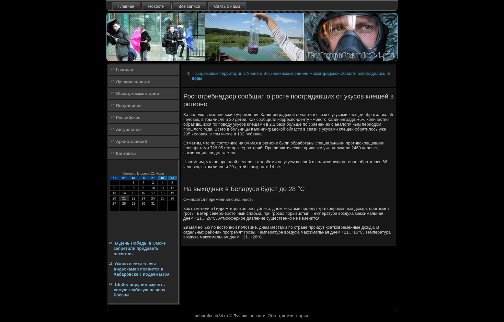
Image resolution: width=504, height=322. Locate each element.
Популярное (129, 105)
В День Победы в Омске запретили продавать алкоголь (140, 248)
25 (163, 198)
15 (133, 193)
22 (133, 198)
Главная (126, 6)
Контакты (126, 153)
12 (172, 188)
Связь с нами (227, 6)
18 (163, 193)
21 (124, 198)
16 (143, 193)
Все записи (189, 6)
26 (172, 198)
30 (143, 203)
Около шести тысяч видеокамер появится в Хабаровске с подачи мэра (141, 269)
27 (114, 203)
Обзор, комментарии (137, 93)
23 (143, 198)
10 (153, 188)
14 (124, 193)
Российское (128, 117)
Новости (156, 6)
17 (153, 193)
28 (124, 203)
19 (172, 193)
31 (153, 203)
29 (133, 203)
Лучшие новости (133, 81)
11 (163, 188)
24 (153, 198)
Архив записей (131, 141)
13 (114, 193)
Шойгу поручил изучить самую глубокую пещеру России (139, 290)
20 (114, 198)
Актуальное (128, 129)
